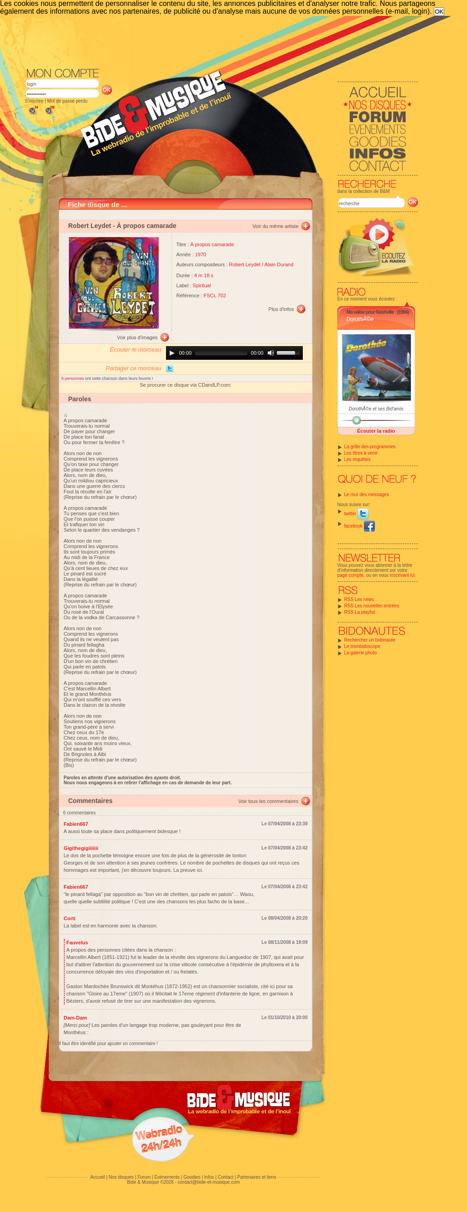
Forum (143, 1177)
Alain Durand (279, 264)
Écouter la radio (376, 431)
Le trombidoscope (362, 646)
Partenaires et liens (256, 1177)
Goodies (191, 1177)
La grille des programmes (370, 446)
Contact (225, 1177)
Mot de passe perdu (67, 101)
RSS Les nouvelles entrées (372, 605)
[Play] (172, 353)
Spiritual (202, 285)
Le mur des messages (366, 494)
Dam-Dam (75, 1017)
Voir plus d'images (137, 337)
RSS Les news (359, 599)
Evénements (167, 1177)
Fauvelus (77, 942)
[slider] (221, 353)
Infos (209, 1177)
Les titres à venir (361, 453)
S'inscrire (34, 101)
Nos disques (121, 1177)
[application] (234, 353)
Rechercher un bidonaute (369, 639)
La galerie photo (360, 652)
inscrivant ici (402, 575)
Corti (70, 918)
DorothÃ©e (360, 319)
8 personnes (73, 378)
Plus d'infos (281, 309)
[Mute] (271, 353)
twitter (356, 513)
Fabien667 (76, 824)
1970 (200, 254)
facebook (359, 525)
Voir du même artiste (276, 226)
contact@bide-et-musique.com (209, 1182)
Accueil (97, 1177)
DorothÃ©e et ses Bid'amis (376, 408)
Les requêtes (357, 459)
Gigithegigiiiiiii (81, 848)
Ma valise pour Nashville (370, 312)
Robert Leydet (89, 225)
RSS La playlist (359, 612)
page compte (350, 575)
